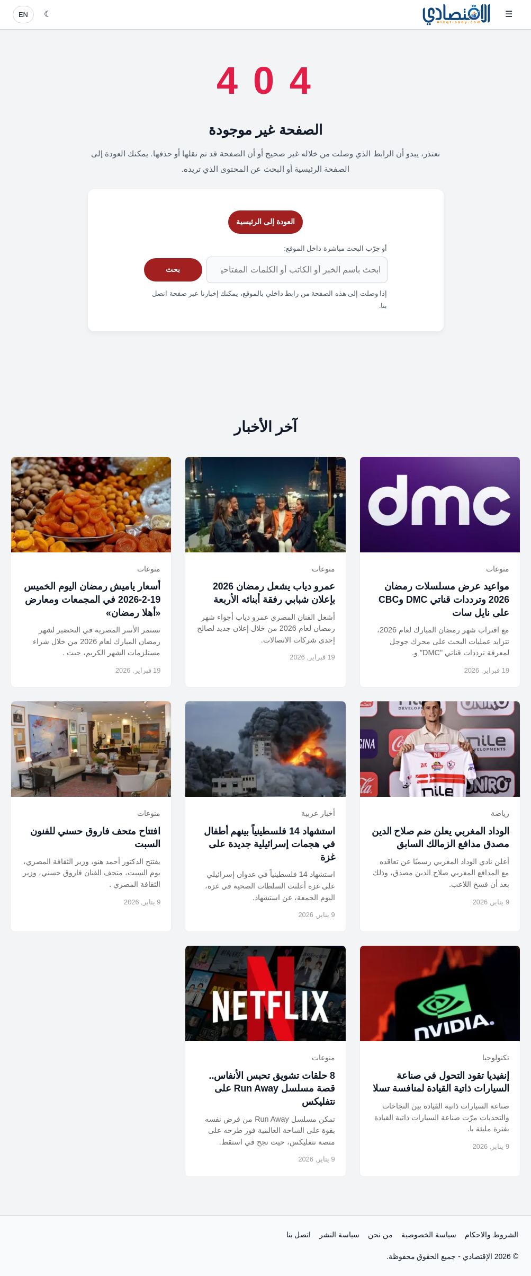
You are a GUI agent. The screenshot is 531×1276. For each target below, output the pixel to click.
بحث (173, 269)
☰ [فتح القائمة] (508, 14)
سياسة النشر (339, 1234)
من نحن (380, 1234)
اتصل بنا (298, 1234)
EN (23, 15)
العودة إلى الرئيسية (265, 221)
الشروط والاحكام (491, 1234)
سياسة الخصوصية (428, 1234)
